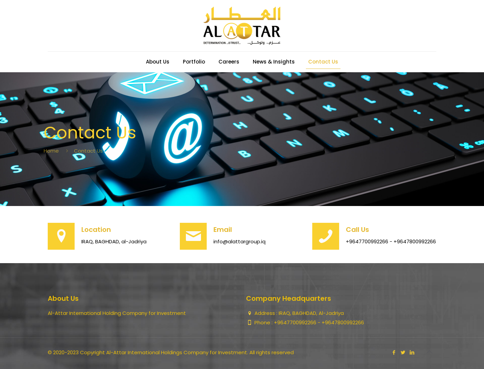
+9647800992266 (343, 322)
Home (51, 150)
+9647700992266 (296, 322)
